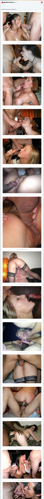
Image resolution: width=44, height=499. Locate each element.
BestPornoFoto (10, 2)
